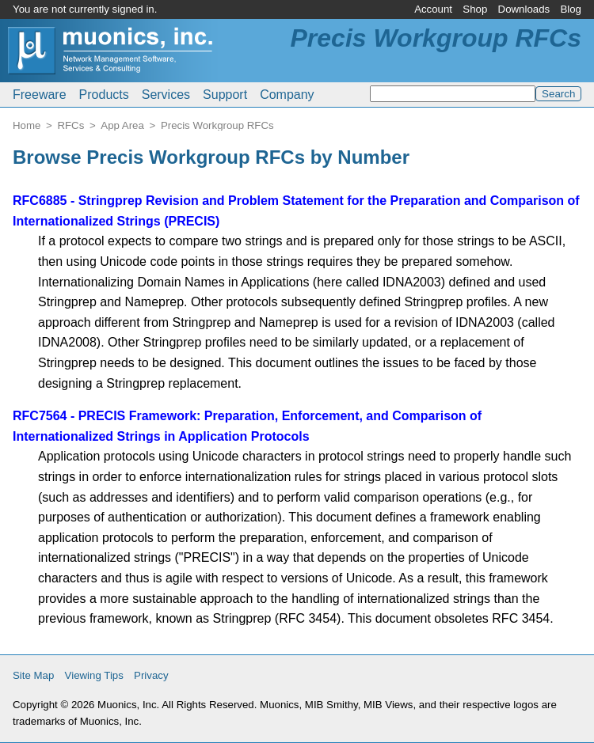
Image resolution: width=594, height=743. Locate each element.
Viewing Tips (94, 675)
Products (104, 94)
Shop (475, 9)
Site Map (33, 675)
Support (225, 94)
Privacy (151, 675)
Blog (570, 9)
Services (166, 94)
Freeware (40, 94)
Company (287, 94)
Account (433, 9)
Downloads (524, 9)
